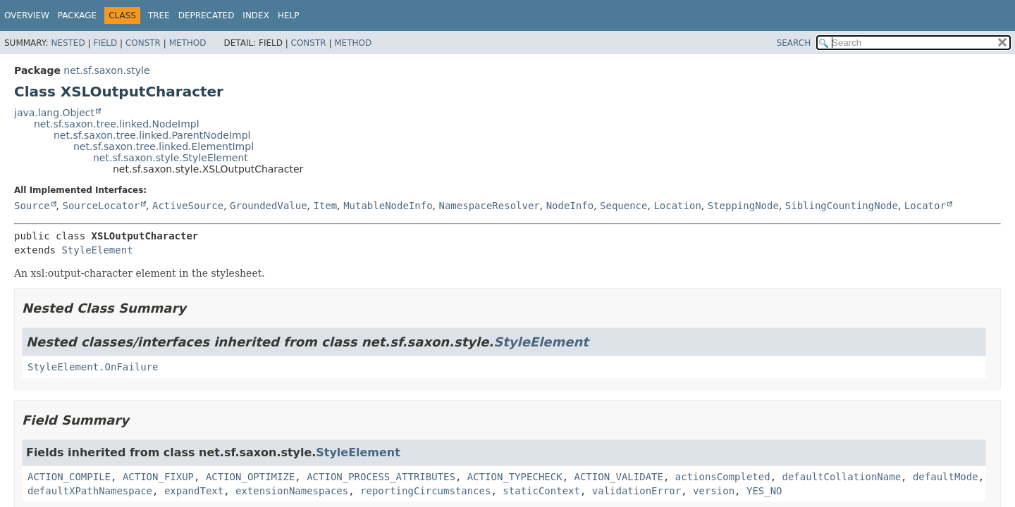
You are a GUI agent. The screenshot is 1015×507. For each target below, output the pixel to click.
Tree (159, 15)
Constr (143, 43)
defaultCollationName (842, 476)
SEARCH (794, 43)
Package (77, 15)
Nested (68, 43)
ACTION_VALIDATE (618, 476)
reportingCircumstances (425, 490)
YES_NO (764, 490)
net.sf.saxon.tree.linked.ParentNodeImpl (152, 135)
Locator (925, 205)
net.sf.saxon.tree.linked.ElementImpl (163, 146)
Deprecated (206, 15)
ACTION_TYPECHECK (514, 476)
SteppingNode (743, 205)
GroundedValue (268, 205)
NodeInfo (569, 205)
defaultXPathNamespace (89, 490)
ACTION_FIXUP (158, 476)
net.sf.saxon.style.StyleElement (170, 157)
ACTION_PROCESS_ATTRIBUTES (381, 476)
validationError (636, 490)
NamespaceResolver (488, 205)
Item (326, 205)
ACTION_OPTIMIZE (250, 476)
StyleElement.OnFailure (92, 367)
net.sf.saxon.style (106, 70)
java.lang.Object (54, 112)
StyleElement (97, 250)
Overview (26, 15)
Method (188, 43)
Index (255, 15)
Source (32, 205)
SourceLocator (101, 205)
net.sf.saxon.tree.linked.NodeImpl (116, 124)
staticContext (541, 490)
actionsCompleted (722, 476)
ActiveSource (187, 205)
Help (289, 15)
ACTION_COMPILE (69, 476)
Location (677, 205)
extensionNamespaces (291, 490)
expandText (193, 490)
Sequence (623, 205)
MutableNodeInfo (387, 205)
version (713, 490)
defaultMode (945, 476)
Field (105, 43)
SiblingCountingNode (841, 205)
